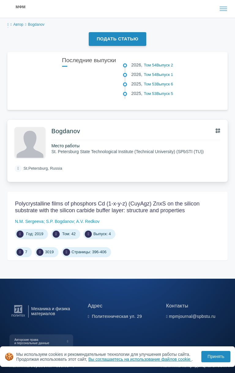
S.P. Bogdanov (60, 221)
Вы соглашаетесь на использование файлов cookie (140, 359)
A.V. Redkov (88, 221)
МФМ (20, 7)
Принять (215, 356)
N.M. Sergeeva (29, 221)
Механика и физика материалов (50, 311)
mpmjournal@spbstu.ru (192, 316)
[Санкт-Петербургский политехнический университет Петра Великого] (18, 316)
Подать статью (117, 38)
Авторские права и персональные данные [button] (31, 341)
